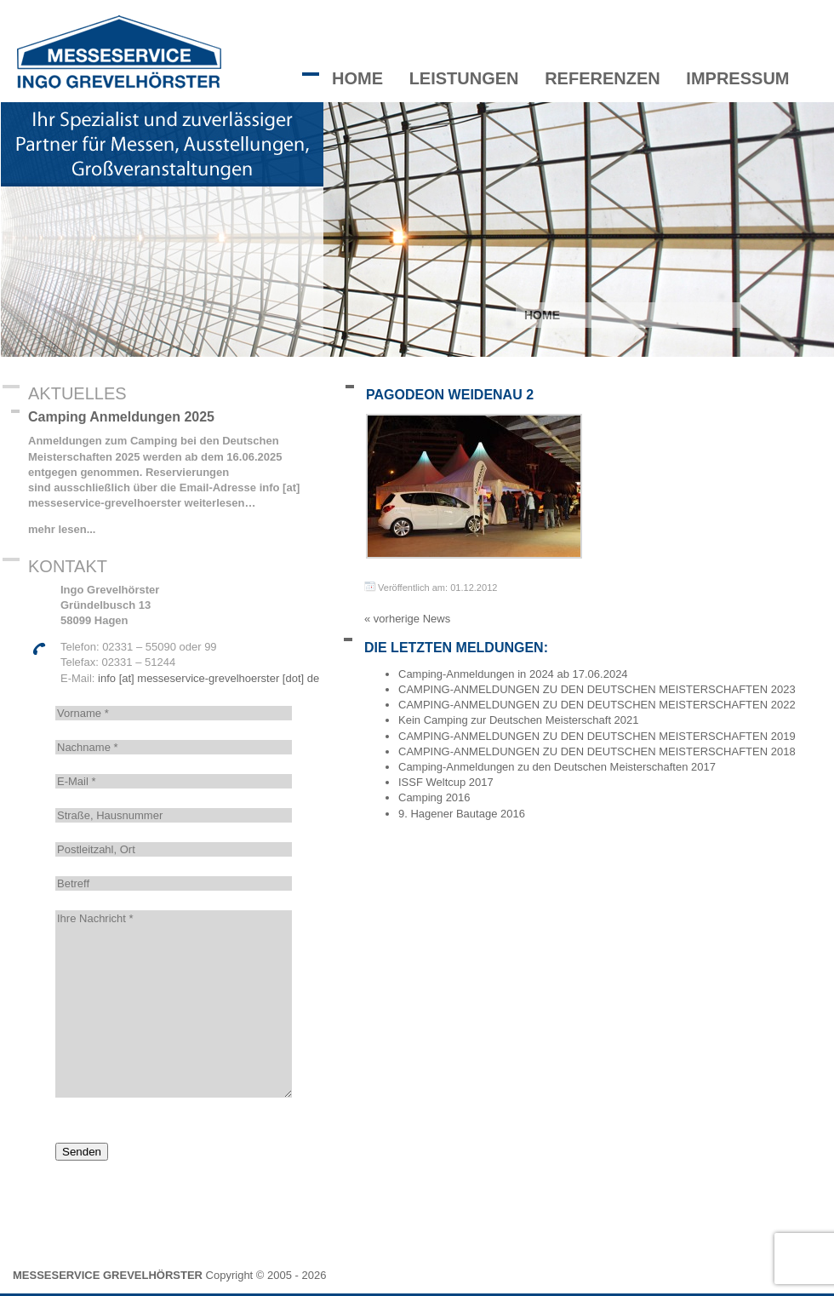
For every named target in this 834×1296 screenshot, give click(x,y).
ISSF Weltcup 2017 (446, 782)
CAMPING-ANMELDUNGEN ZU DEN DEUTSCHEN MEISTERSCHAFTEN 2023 (597, 689)
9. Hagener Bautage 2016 (461, 813)
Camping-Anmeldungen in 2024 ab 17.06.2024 (513, 674)
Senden (81, 1151)
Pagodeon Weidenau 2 (450, 394)
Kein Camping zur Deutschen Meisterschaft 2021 (518, 720)
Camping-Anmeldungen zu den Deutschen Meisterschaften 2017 (557, 766)
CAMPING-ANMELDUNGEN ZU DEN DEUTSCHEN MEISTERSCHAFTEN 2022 (597, 704)
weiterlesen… (218, 502)
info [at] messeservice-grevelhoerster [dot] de (208, 678)
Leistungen (464, 78)
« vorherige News (407, 618)
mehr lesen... (61, 529)
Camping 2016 (434, 797)
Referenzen (602, 78)
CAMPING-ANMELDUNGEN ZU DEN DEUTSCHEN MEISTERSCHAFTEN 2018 (597, 751)
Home (357, 78)
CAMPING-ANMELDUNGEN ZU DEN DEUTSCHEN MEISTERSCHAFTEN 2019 (597, 736)
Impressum (737, 78)
